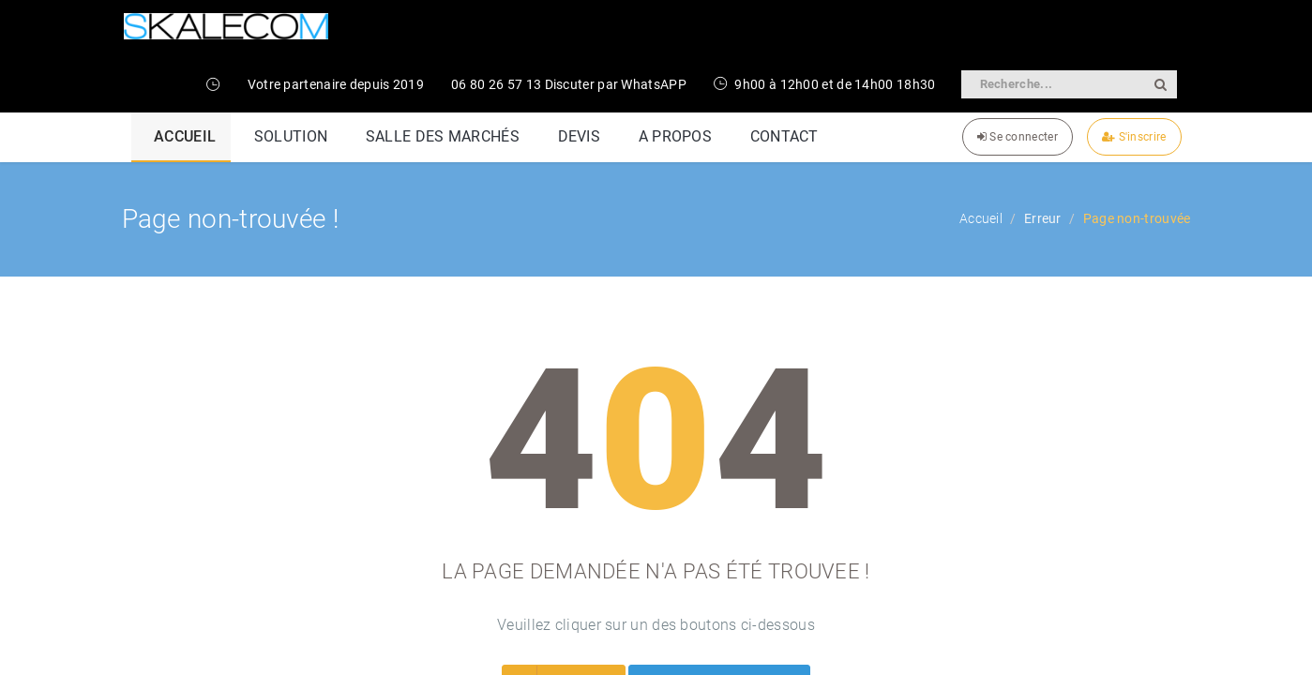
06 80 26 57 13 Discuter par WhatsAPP (568, 84)
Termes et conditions (1052, 300)
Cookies (945, 300)
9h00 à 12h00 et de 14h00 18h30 (825, 84)
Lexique (876, 300)
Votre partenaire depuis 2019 (336, 84)
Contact (1160, 300)
